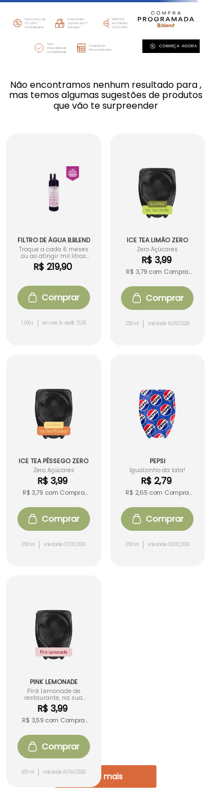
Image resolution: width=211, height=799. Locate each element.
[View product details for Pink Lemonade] (53, 681)
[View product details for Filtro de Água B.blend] (53, 239)
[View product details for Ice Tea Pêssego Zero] (53, 460)
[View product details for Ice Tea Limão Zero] (157, 239)
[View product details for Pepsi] (157, 460)
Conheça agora (173, 46)
